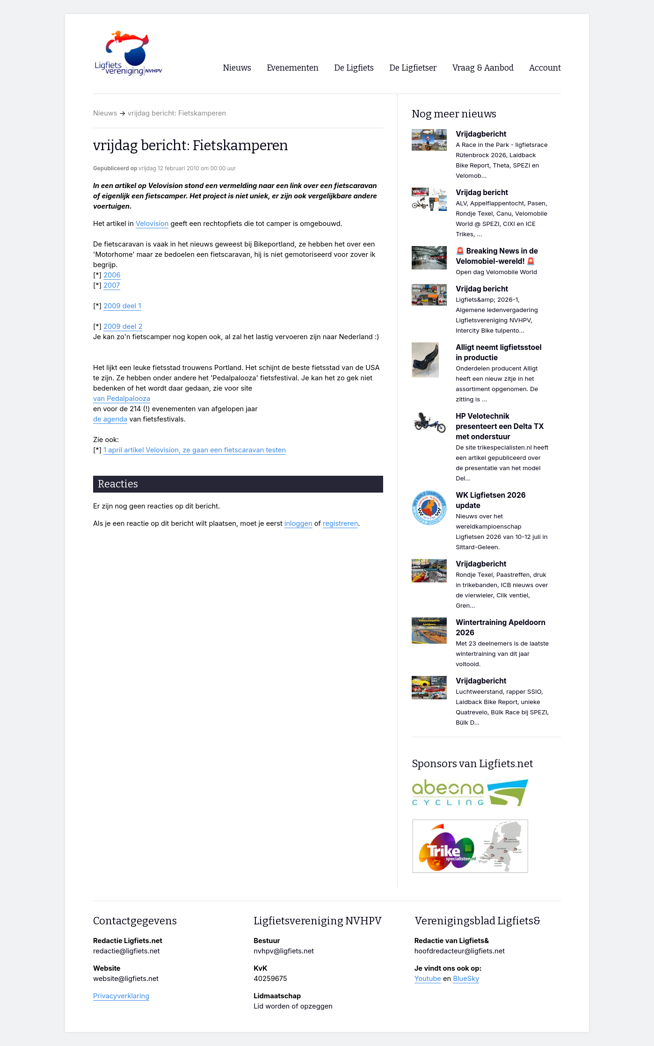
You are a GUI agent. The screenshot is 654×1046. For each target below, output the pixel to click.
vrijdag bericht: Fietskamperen (177, 113)
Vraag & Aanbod (483, 68)
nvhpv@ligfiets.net (284, 951)
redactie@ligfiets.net (126, 951)
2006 (112, 275)
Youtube (427, 978)
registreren (340, 523)
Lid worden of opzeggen (293, 1006)
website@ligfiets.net (126, 978)
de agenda (110, 419)
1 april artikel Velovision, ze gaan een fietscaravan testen (194, 450)
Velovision (152, 223)
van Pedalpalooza (121, 398)
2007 (111, 285)
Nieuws (105, 113)
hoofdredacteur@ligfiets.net (459, 951)
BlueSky (466, 978)
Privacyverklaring (121, 996)
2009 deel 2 (122, 326)
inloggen (298, 523)
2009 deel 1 (122, 306)
